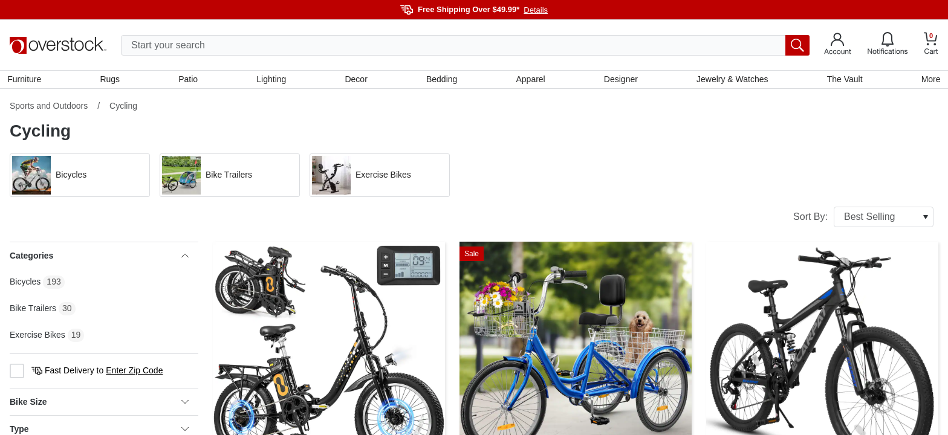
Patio (190, 80)
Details (536, 9)
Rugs (112, 80)
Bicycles (25, 284)
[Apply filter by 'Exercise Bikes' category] (380, 177)
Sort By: (863, 219)
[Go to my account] (837, 45)
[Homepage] (58, 45)
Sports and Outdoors (49, 108)
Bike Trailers (33, 310)
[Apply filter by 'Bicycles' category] (80, 177)
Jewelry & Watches (731, 80)
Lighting (272, 80)
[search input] (465, 45)
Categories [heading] (99, 258)
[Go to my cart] (931, 45)
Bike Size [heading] (99, 404)
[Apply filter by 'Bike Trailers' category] (230, 177)
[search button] (797, 45)
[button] (80, 177)
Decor (356, 80)
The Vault (843, 80)
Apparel (530, 80)
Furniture (27, 80)
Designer (620, 80)
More (928, 80)
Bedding (441, 80)
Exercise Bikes (37, 337)
